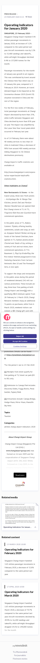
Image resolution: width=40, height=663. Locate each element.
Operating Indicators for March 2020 (19, 593)
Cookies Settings (20, 346)
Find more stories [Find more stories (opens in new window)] (20, 659)
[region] (20, 331)
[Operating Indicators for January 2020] (20, 513)
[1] (25, 290)
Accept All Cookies (20, 341)
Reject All (20, 336)
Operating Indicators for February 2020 (19, 551)
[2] (5, 385)
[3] (5, 399)
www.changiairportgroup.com (18, 450)
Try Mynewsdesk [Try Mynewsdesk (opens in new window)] (20, 652)
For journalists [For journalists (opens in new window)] (20, 655)
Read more (20, 475)
